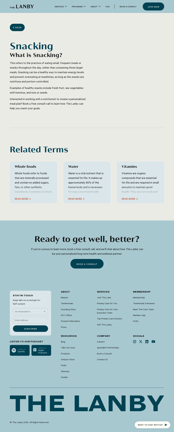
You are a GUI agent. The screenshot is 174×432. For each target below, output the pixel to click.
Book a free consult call (36, 103)
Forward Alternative (70, 321)
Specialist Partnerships (108, 347)
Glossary (65, 371)
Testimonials (67, 303)
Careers (101, 341)
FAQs (135, 321)
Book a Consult (128, 6)
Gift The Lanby (104, 324)
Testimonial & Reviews (144, 303)
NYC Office (66, 315)
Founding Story (68, 309)
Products (65, 353)
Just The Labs (104, 297)
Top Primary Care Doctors (109, 318)
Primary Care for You (107, 303)
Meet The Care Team (143, 309)
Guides (64, 377)
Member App (139, 315)
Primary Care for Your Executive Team (107, 311)
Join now (153, 6)
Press (63, 327)
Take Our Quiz (68, 347)
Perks (63, 365)
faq (108, 6)
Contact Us (102, 359)
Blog (63, 341)
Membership (139, 297)
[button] (60, 6)
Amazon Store (68, 359)
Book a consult (87, 264)
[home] (22, 6)
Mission (64, 297)
